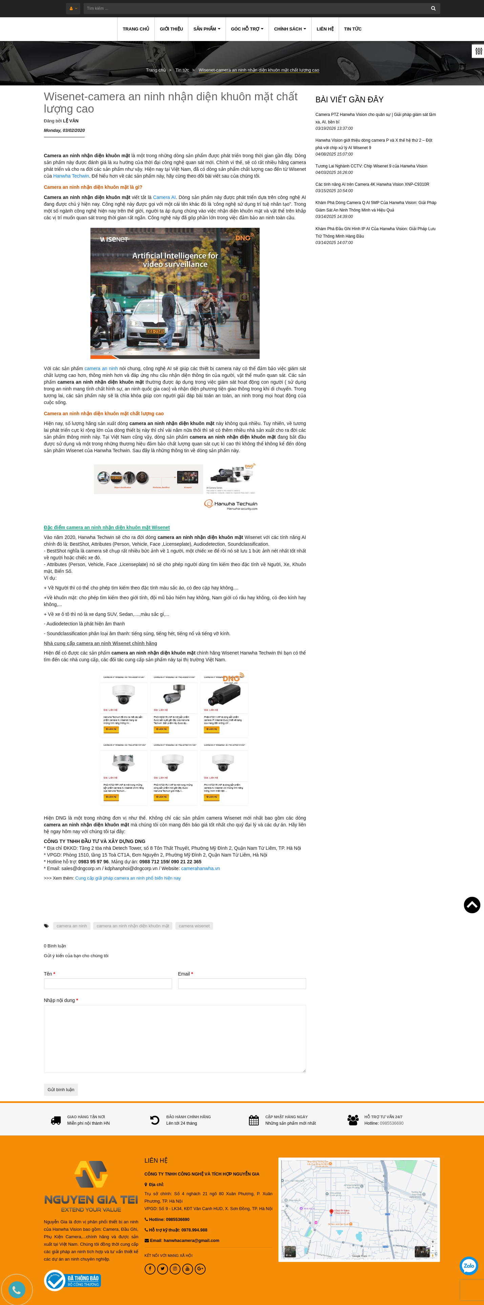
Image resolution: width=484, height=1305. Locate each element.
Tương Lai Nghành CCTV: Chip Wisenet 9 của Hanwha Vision (371, 166)
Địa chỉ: (154, 1184)
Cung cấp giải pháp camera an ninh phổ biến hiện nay (128, 878)
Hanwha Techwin (71, 176)
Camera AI (164, 197)
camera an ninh (101, 368)
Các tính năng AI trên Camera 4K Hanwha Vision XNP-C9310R (372, 184)
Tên (49, 974)
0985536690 (392, 1123)
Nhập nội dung (61, 1000)
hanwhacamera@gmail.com (191, 1240)
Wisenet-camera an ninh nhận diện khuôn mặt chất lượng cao (171, 102)
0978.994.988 (194, 1230)
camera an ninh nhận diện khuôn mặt (133, 925)
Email (185, 974)
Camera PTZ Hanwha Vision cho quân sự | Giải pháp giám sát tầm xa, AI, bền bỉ (376, 118)
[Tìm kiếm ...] (262, 8)
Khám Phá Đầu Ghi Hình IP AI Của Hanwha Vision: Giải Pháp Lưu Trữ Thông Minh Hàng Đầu (376, 232)
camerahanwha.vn (200, 868)
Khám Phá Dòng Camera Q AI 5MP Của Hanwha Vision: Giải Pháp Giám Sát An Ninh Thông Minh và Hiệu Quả (376, 206)
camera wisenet (194, 925)
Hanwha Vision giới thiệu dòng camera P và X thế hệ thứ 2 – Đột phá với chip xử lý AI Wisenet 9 (374, 144)
